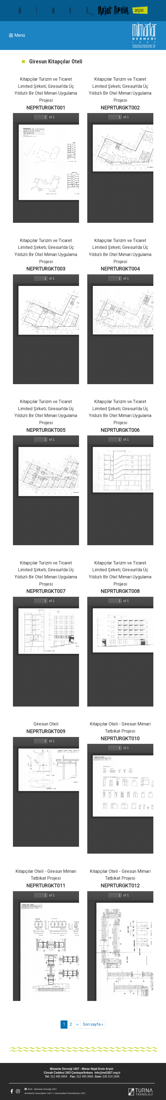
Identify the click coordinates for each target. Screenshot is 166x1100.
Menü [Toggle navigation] (17, 35)
